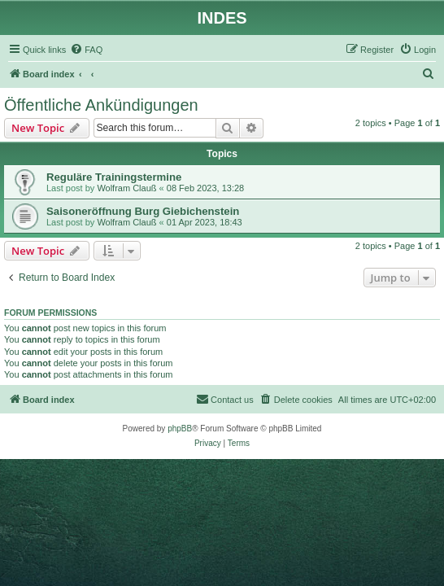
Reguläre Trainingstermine (113, 177)
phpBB (180, 428)
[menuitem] (86, 49)
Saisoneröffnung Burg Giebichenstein (142, 211)
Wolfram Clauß (126, 188)
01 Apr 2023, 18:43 (204, 222)
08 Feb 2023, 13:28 (205, 188)
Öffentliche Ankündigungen (101, 105)
